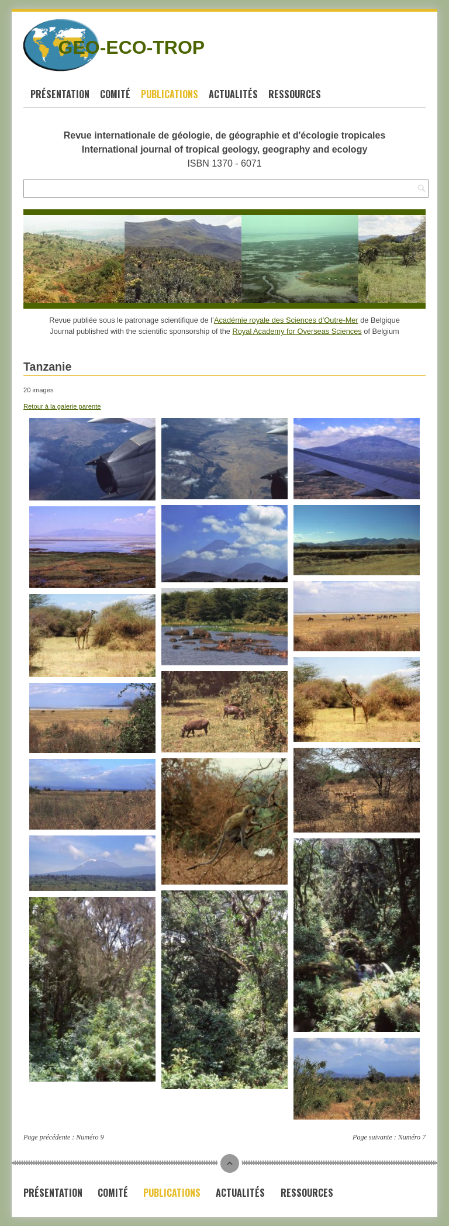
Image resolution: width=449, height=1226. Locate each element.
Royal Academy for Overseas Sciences (297, 331)
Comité (115, 94)
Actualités (233, 94)
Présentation (59, 94)
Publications (169, 94)
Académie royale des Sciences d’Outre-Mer (286, 320)
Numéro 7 (412, 1137)
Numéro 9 (89, 1137)
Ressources (294, 94)
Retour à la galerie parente (62, 406)
